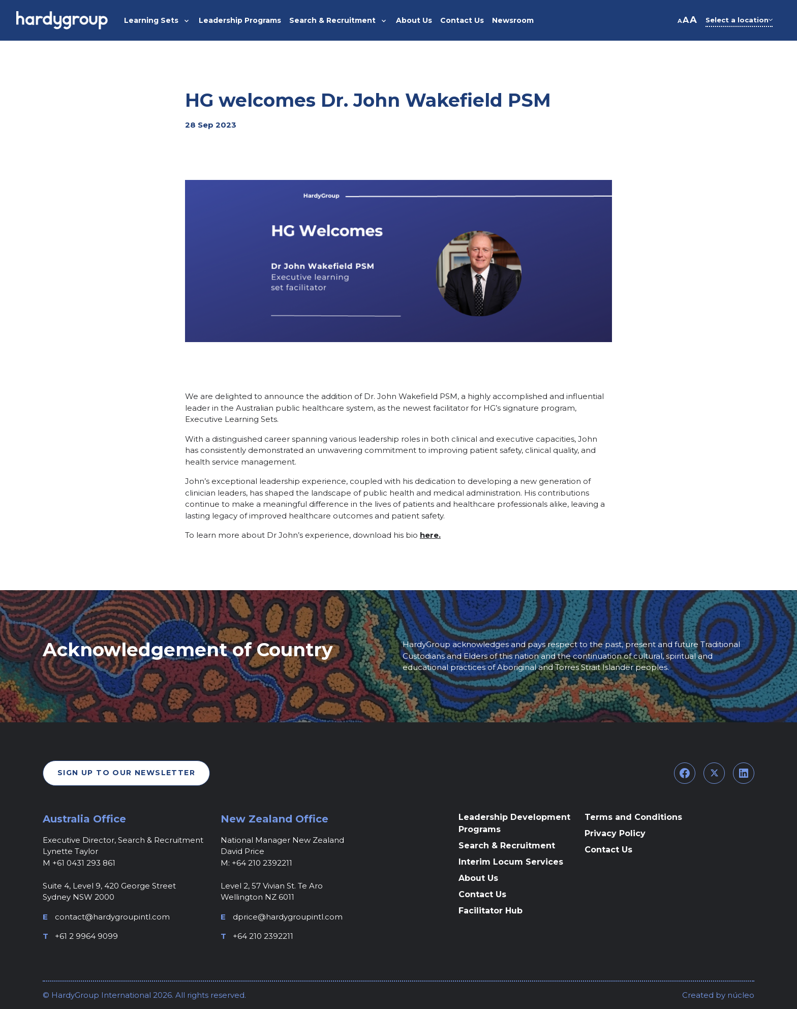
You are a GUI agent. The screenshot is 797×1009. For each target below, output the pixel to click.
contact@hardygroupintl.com (112, 917)
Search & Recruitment (506, 845)
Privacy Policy (615, 833)
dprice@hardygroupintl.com (288, 917)
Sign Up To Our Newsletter (126, 772)
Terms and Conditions (633, 817)
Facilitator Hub (490, 910)
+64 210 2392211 (263, 936)
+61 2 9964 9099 (86, 936)
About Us (478, 878)
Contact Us (482, 894)
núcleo (739, 995)
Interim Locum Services (510, 862)
